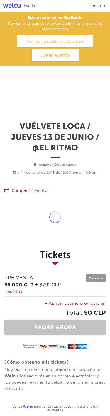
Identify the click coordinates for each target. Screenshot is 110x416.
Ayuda (29, 6)
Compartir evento (26, 190)
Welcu (12, 6)
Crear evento (55, 55)
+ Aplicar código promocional (75, 303)
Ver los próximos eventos (55, 41)
